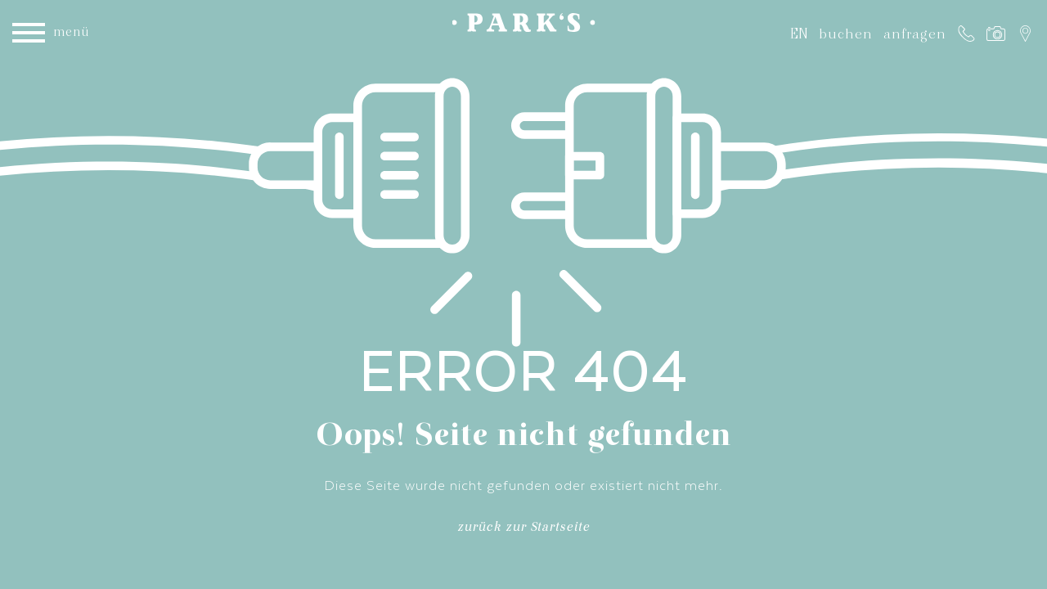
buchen (846, 33)
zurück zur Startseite (523, 530)
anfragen (914, 33)
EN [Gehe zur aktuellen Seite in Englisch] (799, 33)
